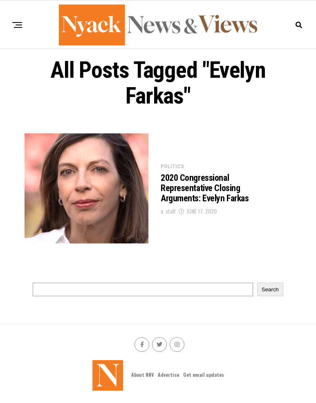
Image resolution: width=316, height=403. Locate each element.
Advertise (168, 374)
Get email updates (203, 374)
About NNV (142, 374)
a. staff (168, 211)
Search (270, 289)
